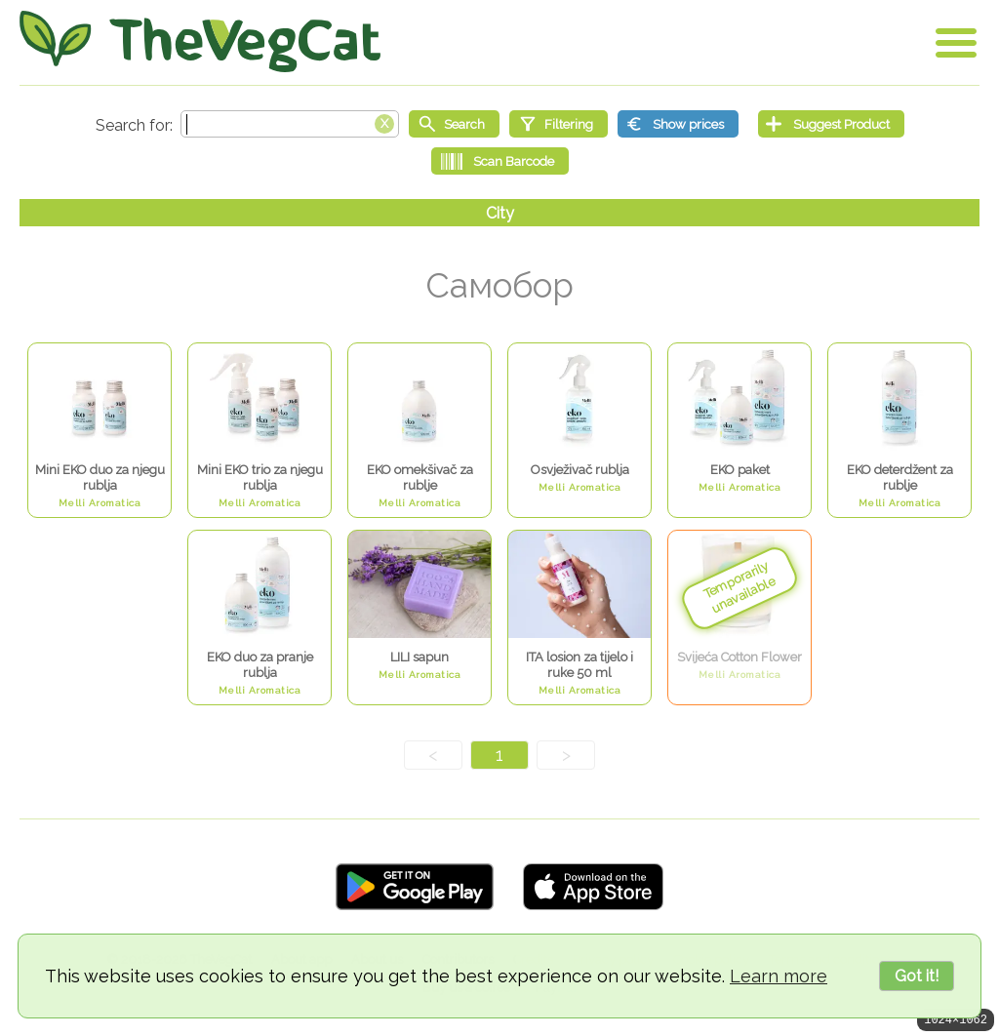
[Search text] (289, 124)
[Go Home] (200, 41)
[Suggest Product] (831, 124)
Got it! (917, 976)
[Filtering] (558, 124)
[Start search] (454, 124)
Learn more (778, 976)
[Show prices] (678, 124)
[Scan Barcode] (500, 161)
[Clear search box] (384, 122)
